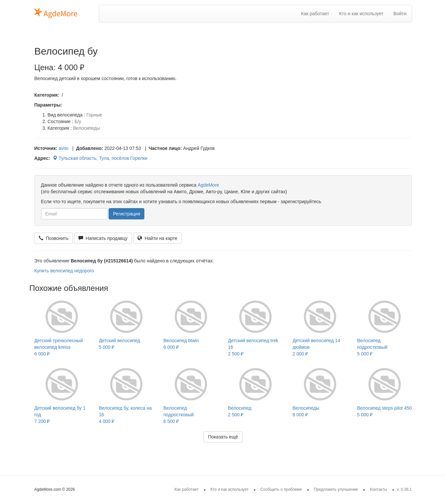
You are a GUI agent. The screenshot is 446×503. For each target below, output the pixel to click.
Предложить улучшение (336, 489)
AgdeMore (208, 185)
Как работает (315, 13)
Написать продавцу (102, 238)
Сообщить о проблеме (281, 489)
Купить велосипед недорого (64, 270)
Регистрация (126, 213)
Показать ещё (223, 436)
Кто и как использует (361, 13)
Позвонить (54, 238)
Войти (399, 13)
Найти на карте (157, 238)
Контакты (378, 489)
